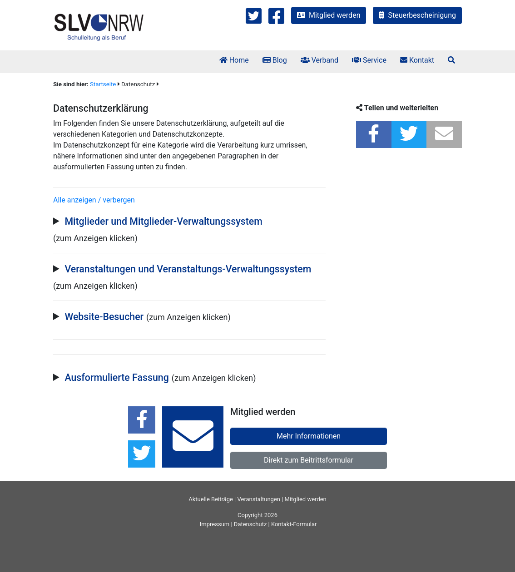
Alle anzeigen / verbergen (94, 200)
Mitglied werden (328, 15)
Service (369, 60)
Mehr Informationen (309, 436)
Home (234, 60)
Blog (274, 60)
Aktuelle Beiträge (210, 499)
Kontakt (417, 60)
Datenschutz (250, 524)
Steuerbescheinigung (417, 15)
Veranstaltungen (259, 499)
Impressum (214, 524)
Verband (319, 60)
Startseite (103, 84)
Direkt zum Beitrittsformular (308, 460)
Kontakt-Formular (294, 524)
